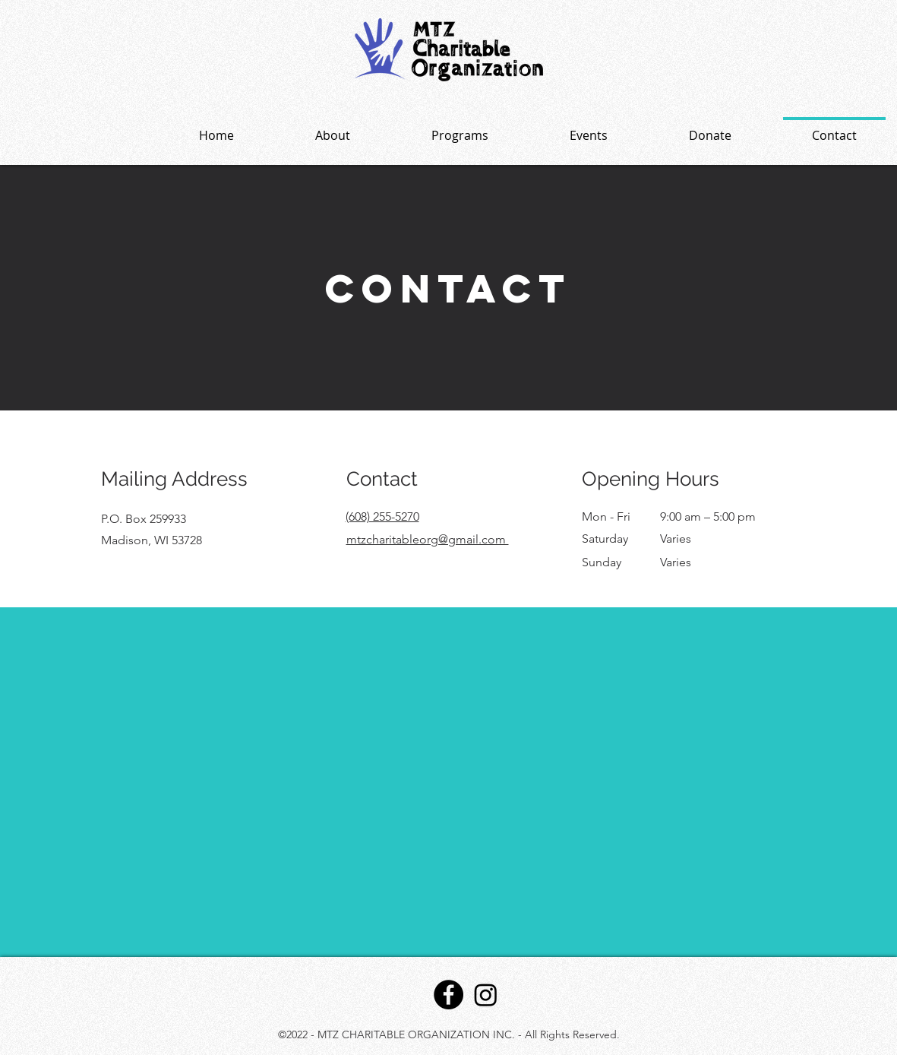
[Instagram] (486, 994)
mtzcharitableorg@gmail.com (427, 539)
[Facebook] (448, 994)
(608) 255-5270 (382, 516)
